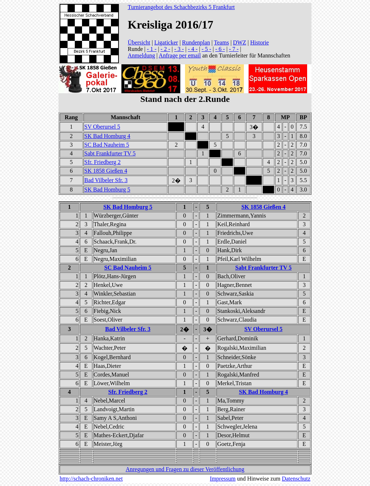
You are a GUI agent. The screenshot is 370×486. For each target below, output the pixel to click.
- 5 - (206, 49)
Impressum (223, 479)
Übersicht (139, 42)
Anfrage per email (180, 55)
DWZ (239, 42)
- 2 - (165, 49)
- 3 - (179, 49)
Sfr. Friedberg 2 (102, 162)
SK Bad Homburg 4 (107, 136)
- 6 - (220, 49)
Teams (221, 42)
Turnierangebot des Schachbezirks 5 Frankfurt (181, 7)
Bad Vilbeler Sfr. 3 (106, 180)
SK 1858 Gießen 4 (105, 171)
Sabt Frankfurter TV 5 (109, 153)
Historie (259, 42)
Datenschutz (296, 479)
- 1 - (151, 49)
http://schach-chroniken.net (91, 479)
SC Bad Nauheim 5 (106, 145)
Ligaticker (166, 42)
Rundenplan (196, 42)
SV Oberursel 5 (102, 127)
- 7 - (234, 49)
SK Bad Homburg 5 (107, 189)
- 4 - (193, 49)
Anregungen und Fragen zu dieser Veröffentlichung (185, 469)
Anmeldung (141, 55)
